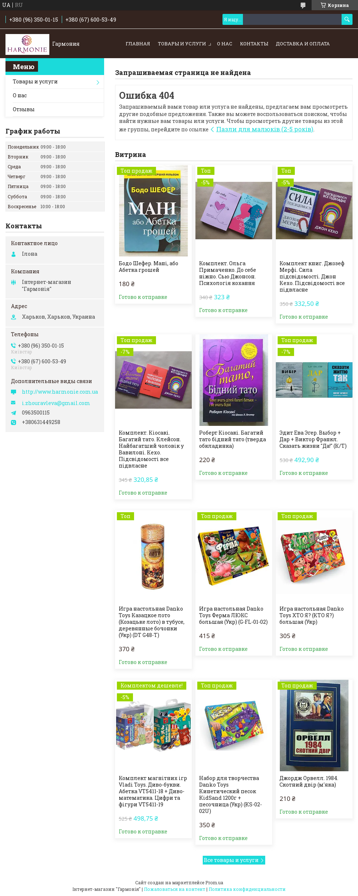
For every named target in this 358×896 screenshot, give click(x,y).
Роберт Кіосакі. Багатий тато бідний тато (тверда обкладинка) (232, 439)
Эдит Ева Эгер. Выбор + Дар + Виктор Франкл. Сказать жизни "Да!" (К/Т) (313, 439)
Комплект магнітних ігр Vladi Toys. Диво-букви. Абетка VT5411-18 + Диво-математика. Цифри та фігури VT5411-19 (153, 791)
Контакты (254, 43)
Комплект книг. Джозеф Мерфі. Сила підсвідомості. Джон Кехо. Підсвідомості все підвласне (312, 276)
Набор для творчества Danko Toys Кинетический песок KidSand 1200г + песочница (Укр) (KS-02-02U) (230, 794)
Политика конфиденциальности (247, 889)
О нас (224, 43)
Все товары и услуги (231, 859)
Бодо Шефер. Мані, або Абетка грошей (148, 266)
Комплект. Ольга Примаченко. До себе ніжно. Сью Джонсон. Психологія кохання (227, 273)
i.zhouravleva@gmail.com (56, 403)
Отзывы (24, 109)
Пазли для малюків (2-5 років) (264, 129)
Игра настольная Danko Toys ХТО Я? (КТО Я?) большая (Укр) (311, 615)
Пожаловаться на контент (174, 889)
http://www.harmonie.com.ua (60, 392)
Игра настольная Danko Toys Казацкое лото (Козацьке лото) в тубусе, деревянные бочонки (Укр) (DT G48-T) (151, 622)
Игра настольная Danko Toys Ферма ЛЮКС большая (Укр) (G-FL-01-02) (233, 615)
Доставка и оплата (303, 43)
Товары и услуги (182, 43)
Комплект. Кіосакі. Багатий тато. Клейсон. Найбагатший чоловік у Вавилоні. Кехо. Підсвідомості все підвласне (151, 449)
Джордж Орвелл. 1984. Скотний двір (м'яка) (308, 781)
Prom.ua (214, 882)
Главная (138, 43)
